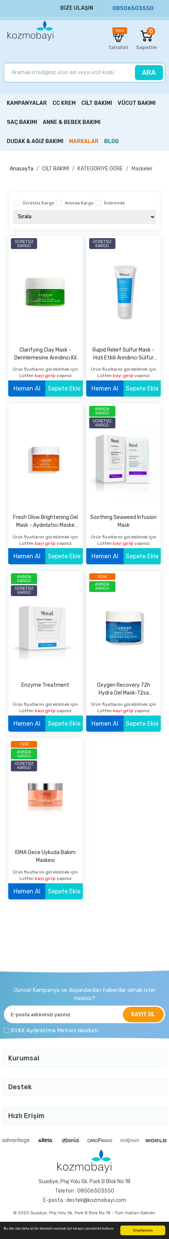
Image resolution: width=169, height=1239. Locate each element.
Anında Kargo (79, 203)
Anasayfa (21, 168)
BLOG (111, 141)
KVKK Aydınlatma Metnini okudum (54, 1030)
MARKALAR (84, 141)
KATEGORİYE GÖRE (100, 168)
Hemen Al (26, 388)
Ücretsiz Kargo (38, 203)
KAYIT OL (143, 1014)
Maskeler (142, 168)
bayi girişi (46, 375)
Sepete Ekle (64, 388)
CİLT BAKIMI (55, 168)
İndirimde (114, 203)
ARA (149, 73)
